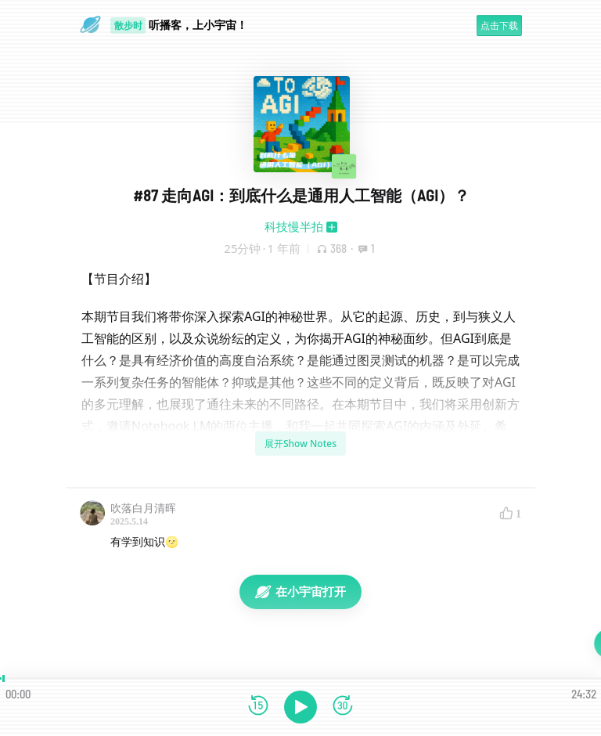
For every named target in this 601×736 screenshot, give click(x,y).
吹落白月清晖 (143, 507)
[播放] (300, 707)
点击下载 (499, 25)
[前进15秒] (343, 706)
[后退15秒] (258, 706)
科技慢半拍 (294, 226)
